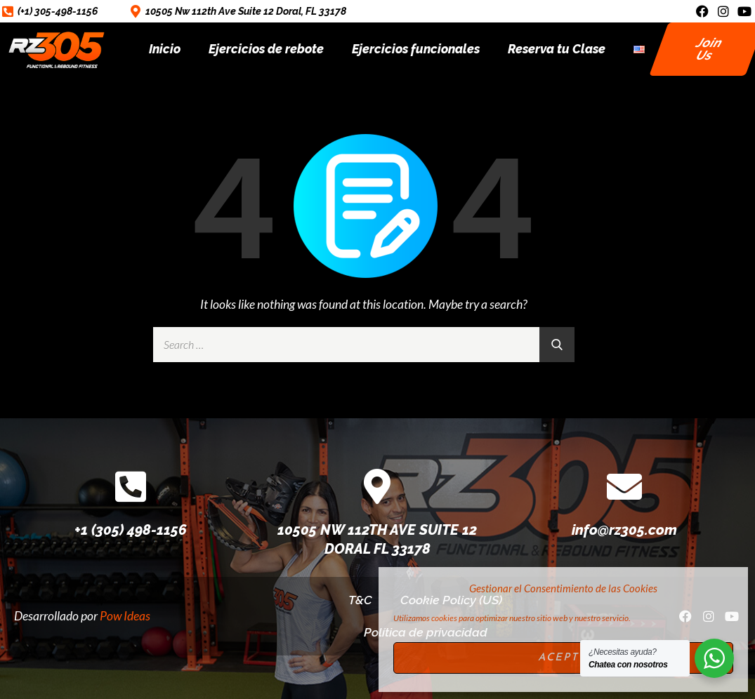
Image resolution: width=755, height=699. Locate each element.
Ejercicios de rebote (266, 48)
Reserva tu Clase (556, 48)
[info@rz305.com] (624, 486)
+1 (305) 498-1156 (130, 529)
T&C (360, 599)
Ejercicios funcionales (416, 48)
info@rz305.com (624, 529)
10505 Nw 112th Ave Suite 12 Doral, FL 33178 (245, 11)
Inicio (164, 48)
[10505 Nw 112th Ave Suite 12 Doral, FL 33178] (135, 11)
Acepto (563, 658)
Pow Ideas (125, 615)
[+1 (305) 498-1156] (130, 486)
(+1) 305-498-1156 (58, 11)
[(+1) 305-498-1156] (7, 11)
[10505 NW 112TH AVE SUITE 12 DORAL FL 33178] (377, 486)
